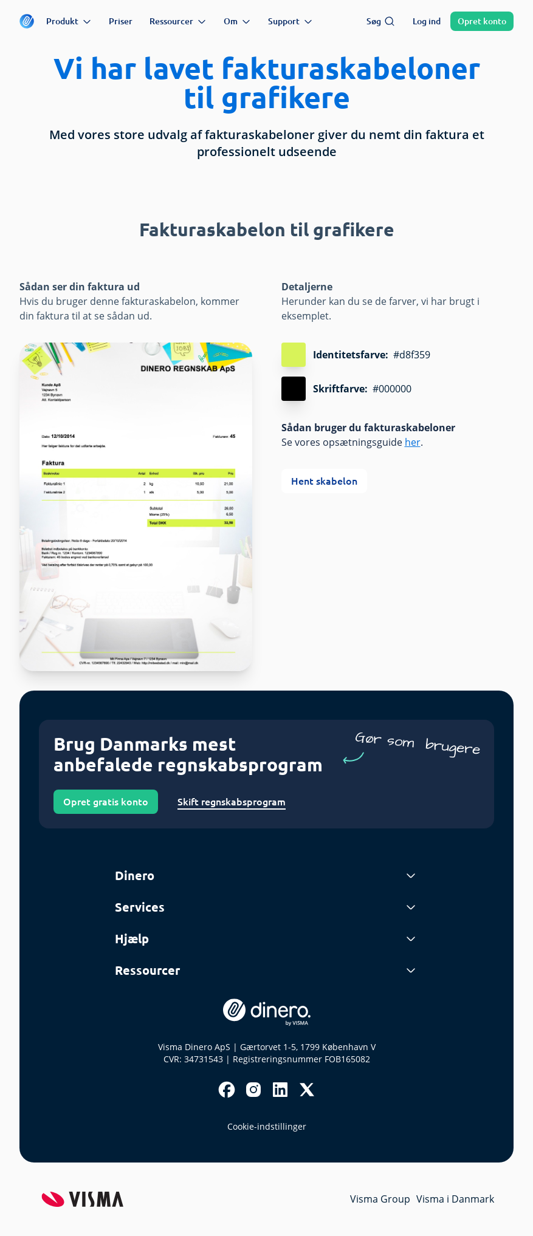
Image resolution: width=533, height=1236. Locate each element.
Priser (120, 21)
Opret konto (482, 21)
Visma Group (380, 1199)
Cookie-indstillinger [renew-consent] (266, 1126)
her (413, 442)
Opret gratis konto (105, 801)
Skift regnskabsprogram (231, 801)
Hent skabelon (324, 481)
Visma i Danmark (455, 1199)
